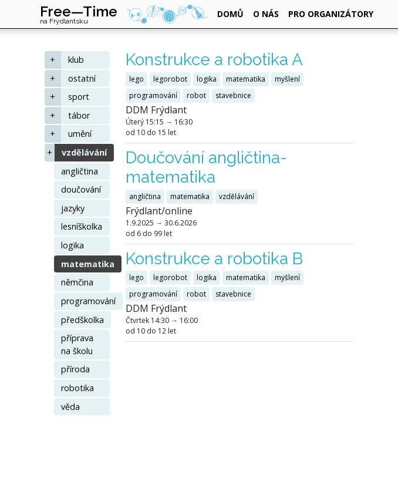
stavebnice (233, 95)
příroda (75, 369)
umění (80, 133)
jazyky (73, 208)
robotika (77, 387)
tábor (79, 115)
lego (136, 79)
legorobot (170, 79)
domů (230, 13)
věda (70, 406)
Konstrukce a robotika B (214, 258)
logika (72, 245)
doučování (81, 189)
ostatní (82, 78)
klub (76, 59)
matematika (87, 264)
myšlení (287, 79)
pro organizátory (330, 13)
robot (196, 95)
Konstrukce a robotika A (214, 59)
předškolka (82, 319)
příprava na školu (77, 344)
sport (78, 96)
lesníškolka (81, 226)
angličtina (79, 171)
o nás (266, 13)
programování (88, 301)
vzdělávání (84, 152)
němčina (77, 282)
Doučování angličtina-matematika (206, 167)
